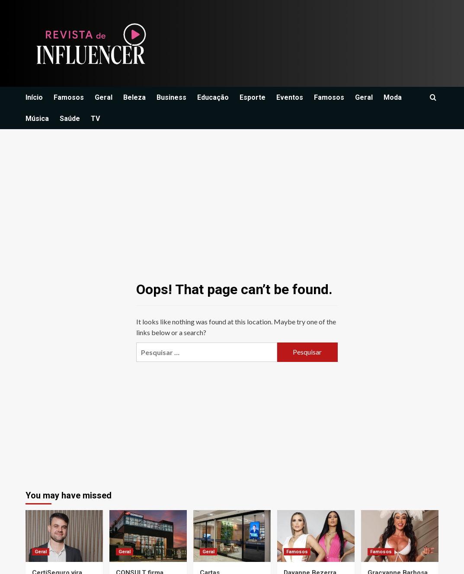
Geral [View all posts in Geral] (41, 552)
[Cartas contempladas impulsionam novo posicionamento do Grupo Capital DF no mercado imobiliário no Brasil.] (232, 535)
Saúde (70, 118)
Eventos (289, 97)
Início (34, 97)
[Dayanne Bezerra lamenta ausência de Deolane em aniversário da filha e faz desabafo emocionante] (316, 535)
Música (37, 118)
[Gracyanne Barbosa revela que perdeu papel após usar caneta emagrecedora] (399, 535)
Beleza (134, 97)
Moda (393, 97)
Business (171, 97)
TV (95, 118)
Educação (213, 97)
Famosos (69, 97)
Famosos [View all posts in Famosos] (297, 552)
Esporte (253, 97)
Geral (103, 97)
